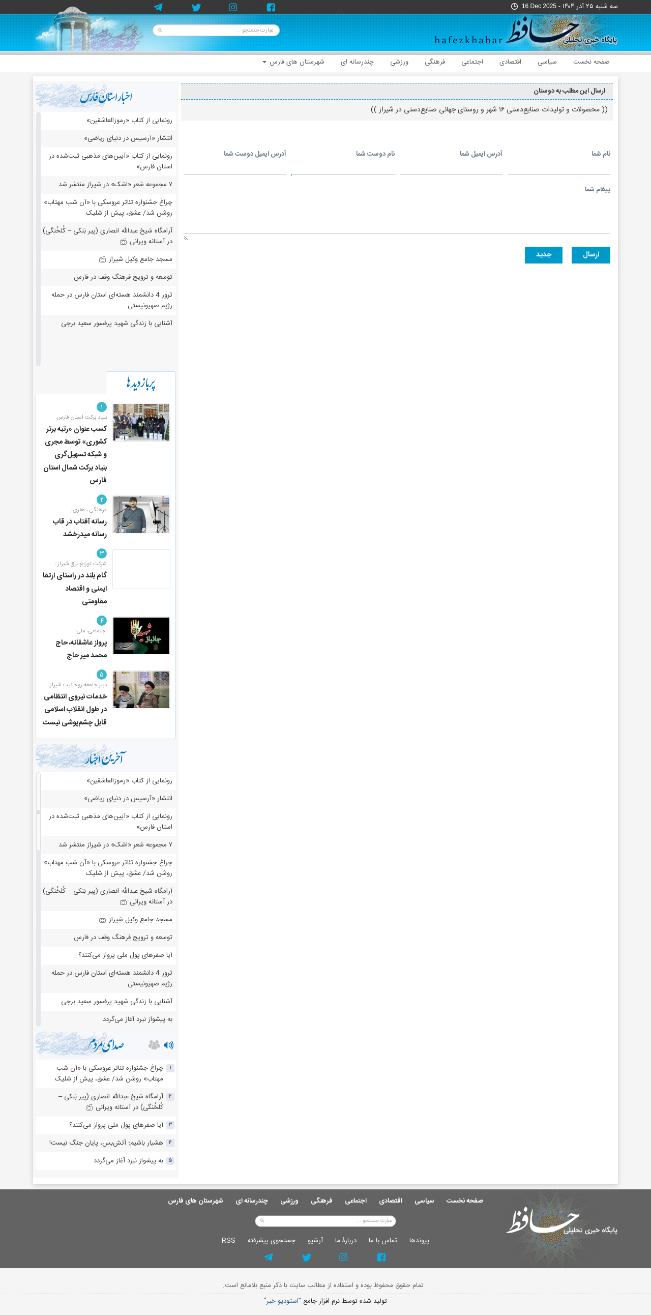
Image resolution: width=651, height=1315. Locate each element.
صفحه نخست (591, 62)
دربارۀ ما (346, 1240)
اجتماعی (472, 62)
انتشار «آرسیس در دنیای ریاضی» (128, 138)
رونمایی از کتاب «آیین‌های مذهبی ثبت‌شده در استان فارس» (110, 161)
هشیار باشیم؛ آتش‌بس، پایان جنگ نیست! (106, 1143)
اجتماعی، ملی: (91, 631)
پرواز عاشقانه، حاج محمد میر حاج (81, 649)
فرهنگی (435, 62)
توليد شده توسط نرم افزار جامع (325, 1301)
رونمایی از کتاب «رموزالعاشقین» (129, 120)
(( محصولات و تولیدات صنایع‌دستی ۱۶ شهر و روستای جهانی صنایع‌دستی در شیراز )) (489, 110)
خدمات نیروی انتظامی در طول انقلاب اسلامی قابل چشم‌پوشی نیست (75, 709)
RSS (228, 1240)
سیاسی (547, 62)
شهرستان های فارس (293, 62)
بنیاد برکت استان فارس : (80, 417)
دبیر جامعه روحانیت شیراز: (77, 685)
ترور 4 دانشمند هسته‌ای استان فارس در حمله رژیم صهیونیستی (111, 300)
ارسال (591, 255)
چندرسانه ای (357, 62)
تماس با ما (383, 1240)
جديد (543, 255)
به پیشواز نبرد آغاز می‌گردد (137, 1019)
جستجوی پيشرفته (271, 1240)
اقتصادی (510, 62)
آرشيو (315, 1240)
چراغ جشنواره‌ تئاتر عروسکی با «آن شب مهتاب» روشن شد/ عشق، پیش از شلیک (108, 208)
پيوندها (419, 1240)
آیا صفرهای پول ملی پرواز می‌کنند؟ (125, 955)
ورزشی (399, 62)
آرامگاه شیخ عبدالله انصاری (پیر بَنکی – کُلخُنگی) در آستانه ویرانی (107, 236)
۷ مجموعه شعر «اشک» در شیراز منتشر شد (115, 184)
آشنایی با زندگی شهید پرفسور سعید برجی (116, 323)
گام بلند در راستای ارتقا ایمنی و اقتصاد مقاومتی (75, 588)
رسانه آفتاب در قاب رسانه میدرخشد (80, 528)
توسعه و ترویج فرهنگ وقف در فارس (123, 277)
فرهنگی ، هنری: (89, 510)
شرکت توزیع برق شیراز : (80, 564)
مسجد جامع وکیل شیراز (135, 259)
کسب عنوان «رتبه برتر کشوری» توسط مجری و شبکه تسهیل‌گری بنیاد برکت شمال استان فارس (75, 455)
